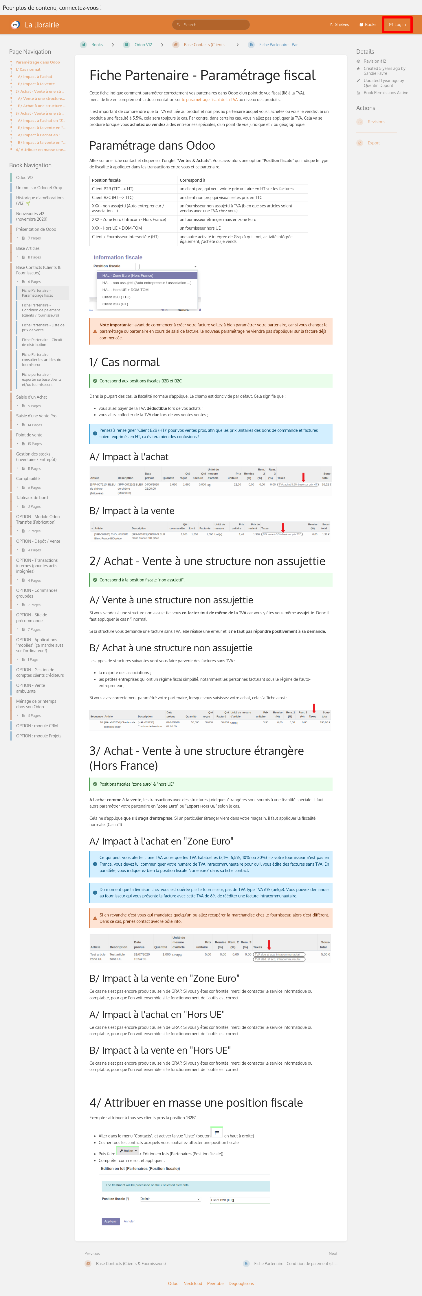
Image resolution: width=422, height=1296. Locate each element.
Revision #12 (371, 61)
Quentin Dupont (378, 85)
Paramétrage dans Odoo (38, 61)
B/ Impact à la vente (36, 83)
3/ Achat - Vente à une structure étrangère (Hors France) (41, 113)
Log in (397, 24)
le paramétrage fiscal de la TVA (210, 99)
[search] (211, 24)
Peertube (215, 1283)
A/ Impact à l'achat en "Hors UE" (42, 134)
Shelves (339, 24)
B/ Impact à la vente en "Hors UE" (42, 142)
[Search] (179, 24)
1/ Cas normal (28, 69)
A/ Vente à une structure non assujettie (42, 98)
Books (367, 24)
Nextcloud (193, 1283)
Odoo (173, 1283)
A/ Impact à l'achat (35, 76)
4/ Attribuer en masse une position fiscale (41, 149)
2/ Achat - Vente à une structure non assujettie (41, 91)
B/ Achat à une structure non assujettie (42, 105)
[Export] (384, 143)
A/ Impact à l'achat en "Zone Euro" (42, 120)
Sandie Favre (375, 73)
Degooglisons (241, 1283)
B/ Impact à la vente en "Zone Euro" (42, 127)
